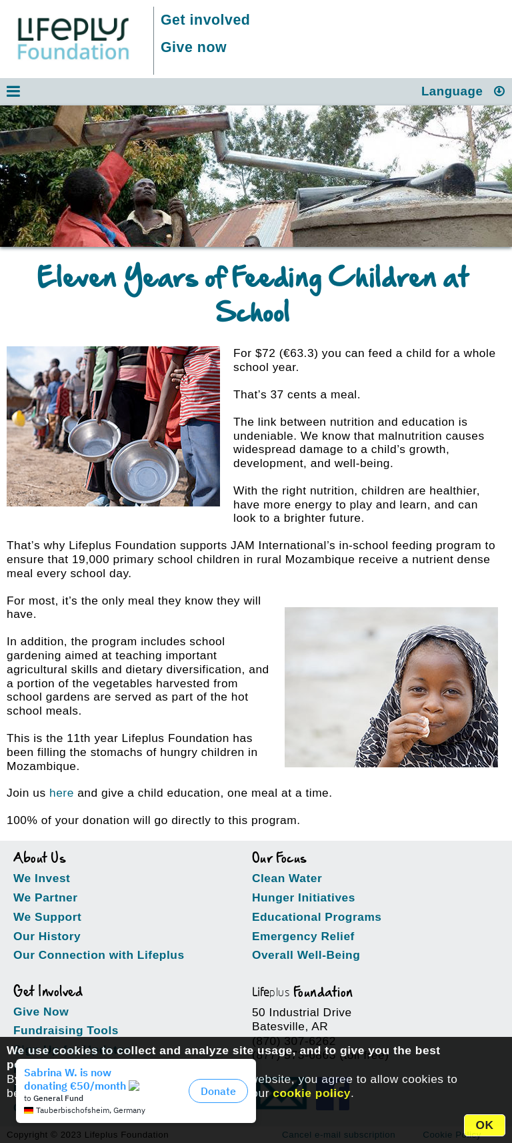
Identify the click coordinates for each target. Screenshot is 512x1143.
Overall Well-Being (306, 955)
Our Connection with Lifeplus (99, 955)
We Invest (41, 878)
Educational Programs (317, 916)
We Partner (45, 897)
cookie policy (312, 1093)
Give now (194, 47)
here (61, 792)
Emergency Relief (303, 936)
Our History (47, 936)
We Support (47, 916)
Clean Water (287, 878)
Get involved (205, 20)
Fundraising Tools (66, 1030)
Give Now (41, 1011)
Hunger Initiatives (303, 897)
